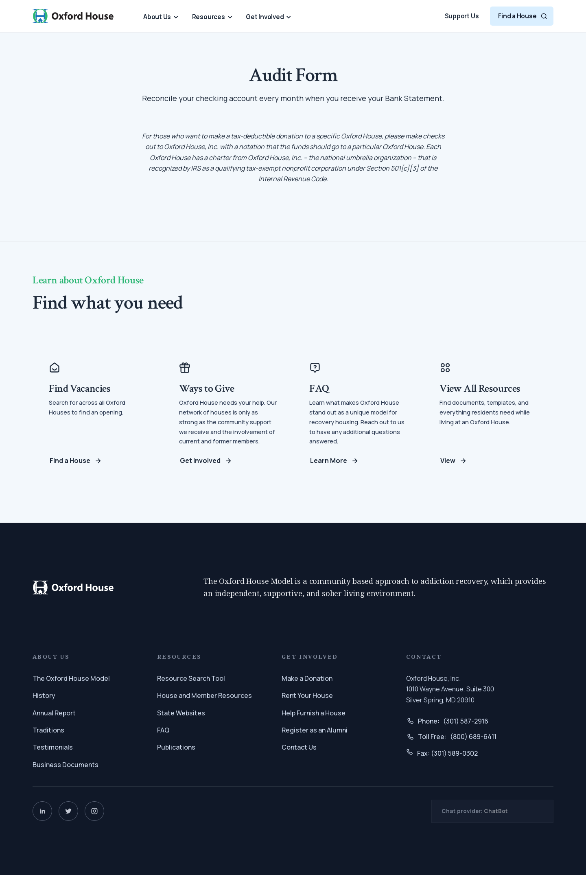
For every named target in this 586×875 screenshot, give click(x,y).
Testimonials (53, 747)
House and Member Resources (204, 695)
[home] (73, 16)
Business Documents (65, 764)
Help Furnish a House (313, 712)
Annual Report (54, 712)
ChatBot (496, 811)
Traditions (48, 730)
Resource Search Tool (191, 678)
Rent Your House (307, 695)
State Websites (181, 712)
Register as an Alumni (315, 730)
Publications (176, 747)
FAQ (163, 730)
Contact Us (299, 747)
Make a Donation (307, 678)
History (44, 695)
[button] (158, 17)
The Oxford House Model (71, 678)
